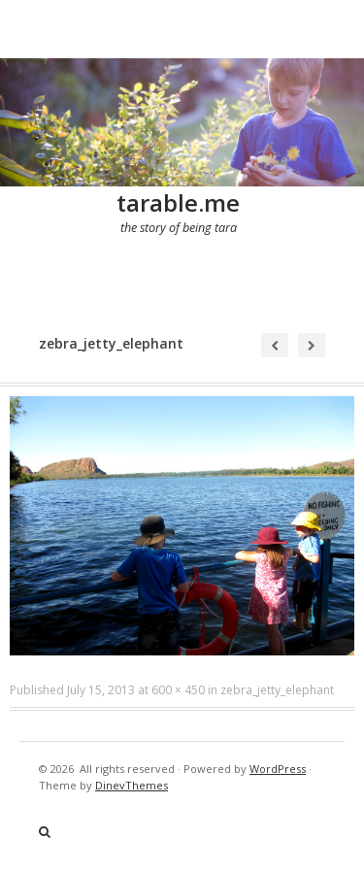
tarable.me (178, 202)
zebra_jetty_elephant (277, 690)
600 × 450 (178, 690)
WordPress (277, 768)
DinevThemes (131, 785)
